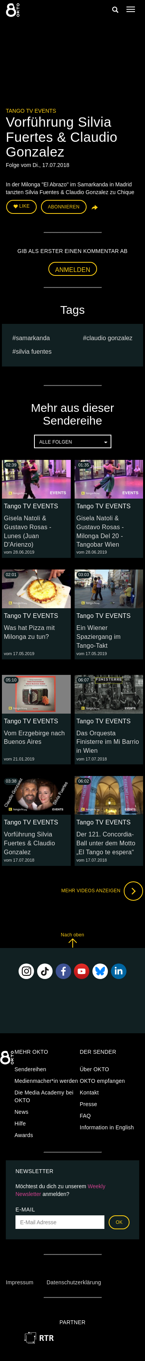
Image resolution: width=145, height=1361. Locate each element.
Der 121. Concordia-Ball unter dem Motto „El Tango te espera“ (106, 843)
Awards (24, 1135)
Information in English (107, 1127)
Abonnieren (64, 207)
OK (119, 1222)
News (22, 1112)
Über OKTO (94, 1069)
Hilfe (20, 1123)
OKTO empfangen (102, 1081)
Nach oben (72, 940)
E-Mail (25, 1209)
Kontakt (89, 1092)
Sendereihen (30, 1069)
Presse (88, 1104)
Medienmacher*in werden (46, 1081)
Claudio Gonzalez (109, 338)
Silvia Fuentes (34, 351)
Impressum (19, 1282)
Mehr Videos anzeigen (102, 891)
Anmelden (72, 270)
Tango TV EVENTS (31, 111)
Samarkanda (33, 338)
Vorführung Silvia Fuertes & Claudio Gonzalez (29, 843)
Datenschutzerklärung (73, 1282)
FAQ (85, 1116)
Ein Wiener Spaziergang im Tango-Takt (99, 637)
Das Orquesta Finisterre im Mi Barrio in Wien (108, 742)
